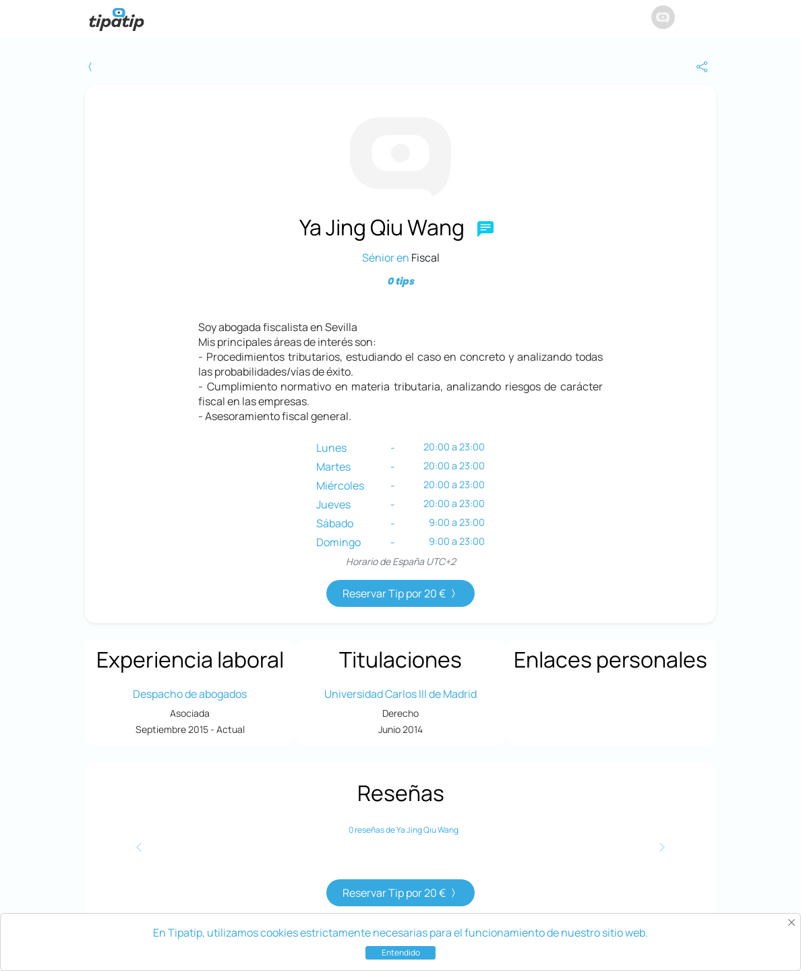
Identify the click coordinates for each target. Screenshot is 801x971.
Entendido (401, 952)
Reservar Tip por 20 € (400, 593)
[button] (703, 18)
